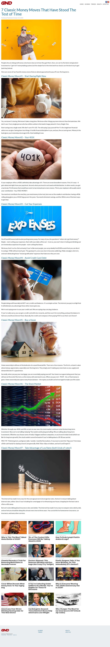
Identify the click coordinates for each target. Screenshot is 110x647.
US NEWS (87, 4)
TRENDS (93, 4)
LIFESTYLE (106, 4)
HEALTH (99, 4)
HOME (82, 4)
